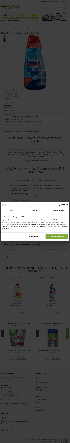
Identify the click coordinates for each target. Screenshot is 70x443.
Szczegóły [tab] (35, 210)
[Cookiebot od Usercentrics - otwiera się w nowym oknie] (60, 205)
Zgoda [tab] (12, 210)
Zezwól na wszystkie (57, 236)
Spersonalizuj (34, 236)
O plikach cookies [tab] (58, 210)
